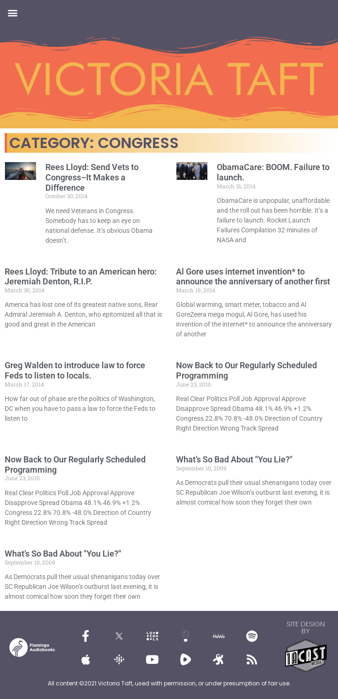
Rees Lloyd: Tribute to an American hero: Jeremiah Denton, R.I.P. (81, 277)
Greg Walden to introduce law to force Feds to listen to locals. (75, 370)
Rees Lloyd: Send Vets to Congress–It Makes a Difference (92, 177)
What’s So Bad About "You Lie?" (234, 459)
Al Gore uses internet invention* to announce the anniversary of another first (253, 277)
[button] (12, 12)
